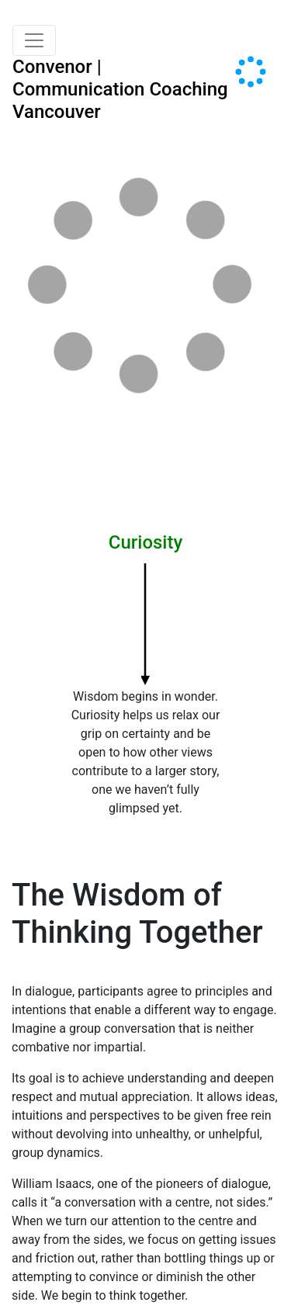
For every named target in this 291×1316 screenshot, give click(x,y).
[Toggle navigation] (34, 40)
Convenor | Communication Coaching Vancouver (120, 89)
